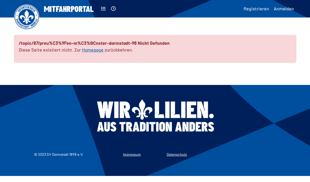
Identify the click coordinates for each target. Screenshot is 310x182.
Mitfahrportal (69, 8)
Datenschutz (177, 154)
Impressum (132, 154)
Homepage (93, 50)
